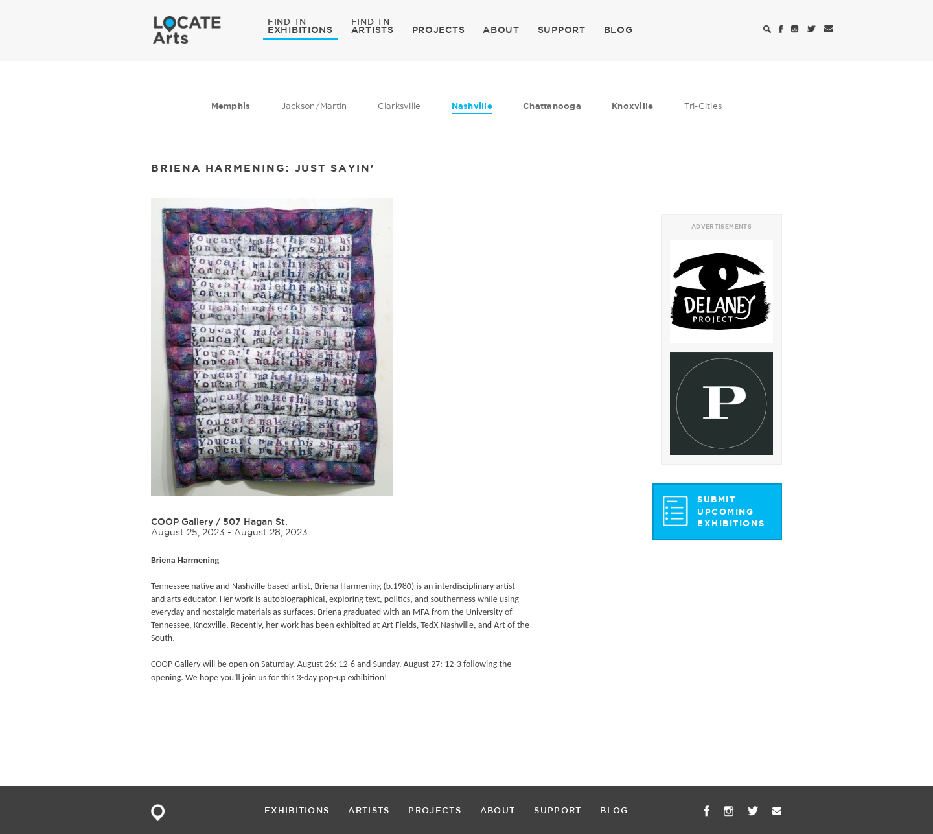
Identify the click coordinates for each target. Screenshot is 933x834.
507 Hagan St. (255, 521)
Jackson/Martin (314, 105)
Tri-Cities (703, 105)
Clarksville (399, 105)
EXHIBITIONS (300, 29)
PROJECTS (438, 30)
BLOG (618, 30)
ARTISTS (372, 29)
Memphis (231, 106)
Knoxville (632, 106)
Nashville (472, 106)
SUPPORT (562, 30)
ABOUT (501, 30)
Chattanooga (552, 106)
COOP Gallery (182, 521)
